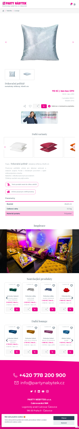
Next (68, 251)
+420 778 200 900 (49, 117)
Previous (11, 251)
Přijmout (63, 418)
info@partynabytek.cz (42, 382)
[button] (7, 298)
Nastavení (64, 423)
